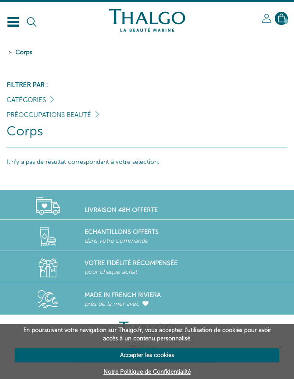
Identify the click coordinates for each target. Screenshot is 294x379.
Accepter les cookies (147, 355)
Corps (23, 52)
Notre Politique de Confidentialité (147, 371)
